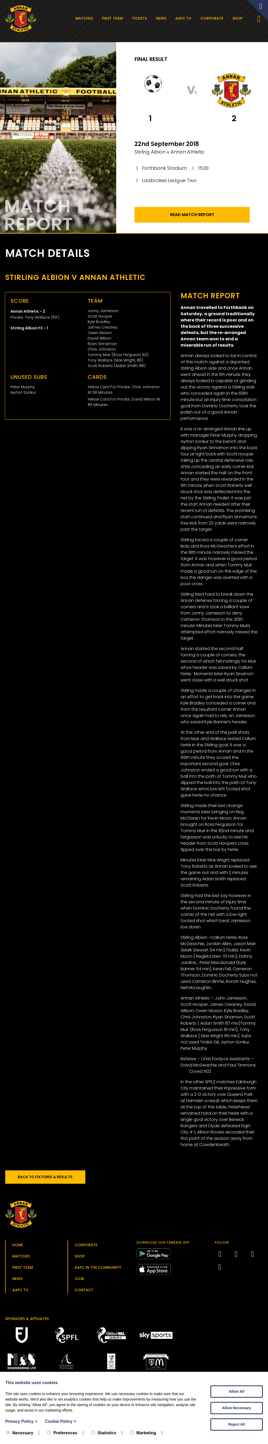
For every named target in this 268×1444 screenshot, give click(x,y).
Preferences (62, 1433)
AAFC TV (185, 18)
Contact (84, 1292)
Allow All (236, 1391)
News (163, 18)
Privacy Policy (21, 1421)
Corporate (213, 18)
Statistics (104, 1433)
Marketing (143, 1433)
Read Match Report (192, 217)
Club (79, 1281)
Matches (85, 18)
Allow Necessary (236, 1408)
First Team (114, 18)
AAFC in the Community (98, 1270)
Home (17, 1247)
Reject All (236, 1424)
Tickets (140, 18)
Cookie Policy (60, 1421)
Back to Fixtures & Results (49, 1179)
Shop (239, 18)
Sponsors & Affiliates (27, 1321)
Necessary (19, 1433)
